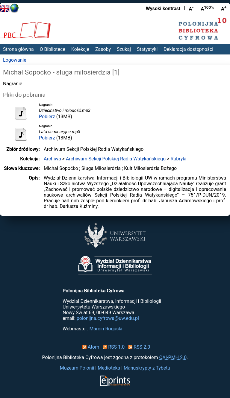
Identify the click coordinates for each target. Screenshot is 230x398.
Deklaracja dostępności (188, 49)
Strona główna (18, 49)
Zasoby (103, 49)
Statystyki (147, 49)
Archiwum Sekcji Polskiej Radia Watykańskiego (116, 159)
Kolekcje (80, 49)
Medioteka (109, 368)
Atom (89, 347)
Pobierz (47, 116)
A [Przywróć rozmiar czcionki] (207, 8)
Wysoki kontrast (163, 8)
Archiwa (52, 159)
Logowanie (14, 60)
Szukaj (124, 49)
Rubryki (179, 159)
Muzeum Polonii (77, 368)
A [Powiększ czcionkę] (223, 8)
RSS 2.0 (138, 347)
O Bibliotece (52, 49)
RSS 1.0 (112, 347)
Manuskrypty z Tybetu (147, 368)
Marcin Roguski (105, 329)
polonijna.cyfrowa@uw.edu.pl (108, 318)
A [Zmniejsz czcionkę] (191, 8)
